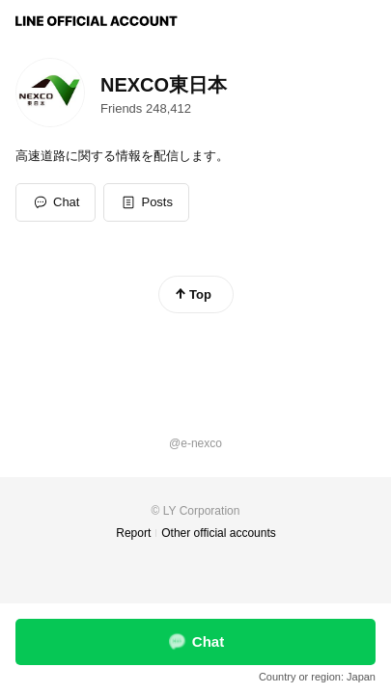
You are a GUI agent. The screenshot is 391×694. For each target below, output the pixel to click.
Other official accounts (218, 533)
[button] (146, 202)
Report (133, 533)
